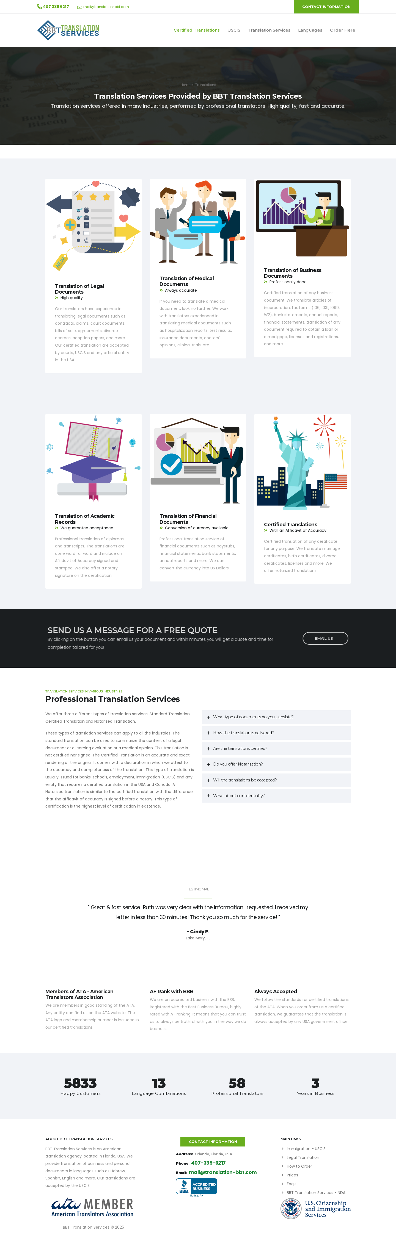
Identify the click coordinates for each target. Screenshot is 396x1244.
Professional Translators (237, 1093)
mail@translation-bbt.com (106, 6)
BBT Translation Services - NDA (316, 1192)
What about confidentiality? (239, 795)
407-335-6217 (208, 1163)
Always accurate (181, 290)
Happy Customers (80, 1093)
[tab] (276, 717)
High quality (72, 297)
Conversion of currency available (197, 528)
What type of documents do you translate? (253, 716)
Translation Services (269, 30)
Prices (292, 1175)
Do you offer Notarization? (238, 764)
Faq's (291, 1184)
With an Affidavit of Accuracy (298, 530)
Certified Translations (197, 30)
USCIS (233, 30)
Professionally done (288, 282)
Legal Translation (303, 1157)
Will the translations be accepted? (245, 780)
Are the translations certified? (240, 748)
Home (185, 85)
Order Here (342, 30)
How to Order (299, 1166)
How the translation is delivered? (243, 732)
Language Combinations (159, 1093)
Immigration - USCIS (306, 1148)
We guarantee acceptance (87, 528)
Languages (310, 30)
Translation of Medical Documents (187, 281)
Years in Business (315, 1093)
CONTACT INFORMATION (326, 7)
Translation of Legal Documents (79, 289)
